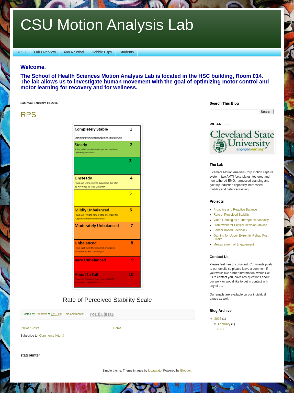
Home (117, 328)
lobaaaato (155, 370)
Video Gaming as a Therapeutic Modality (241, 220)
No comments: (75, 313)
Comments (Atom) (51, 335)
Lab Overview (45, 52)
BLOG (21, 52)
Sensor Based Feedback (230, 230)
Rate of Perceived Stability (231, 214)
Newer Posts (30, 328)
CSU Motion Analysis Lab (107, 24)
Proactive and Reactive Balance (235, 209)
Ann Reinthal (74, 52)
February (224, 324)
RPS (28, 114)
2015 (218, 319)
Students (127, 52)
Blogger (185, 370)
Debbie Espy (102, 52)
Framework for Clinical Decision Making (240, 225)
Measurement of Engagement (233, 244)
